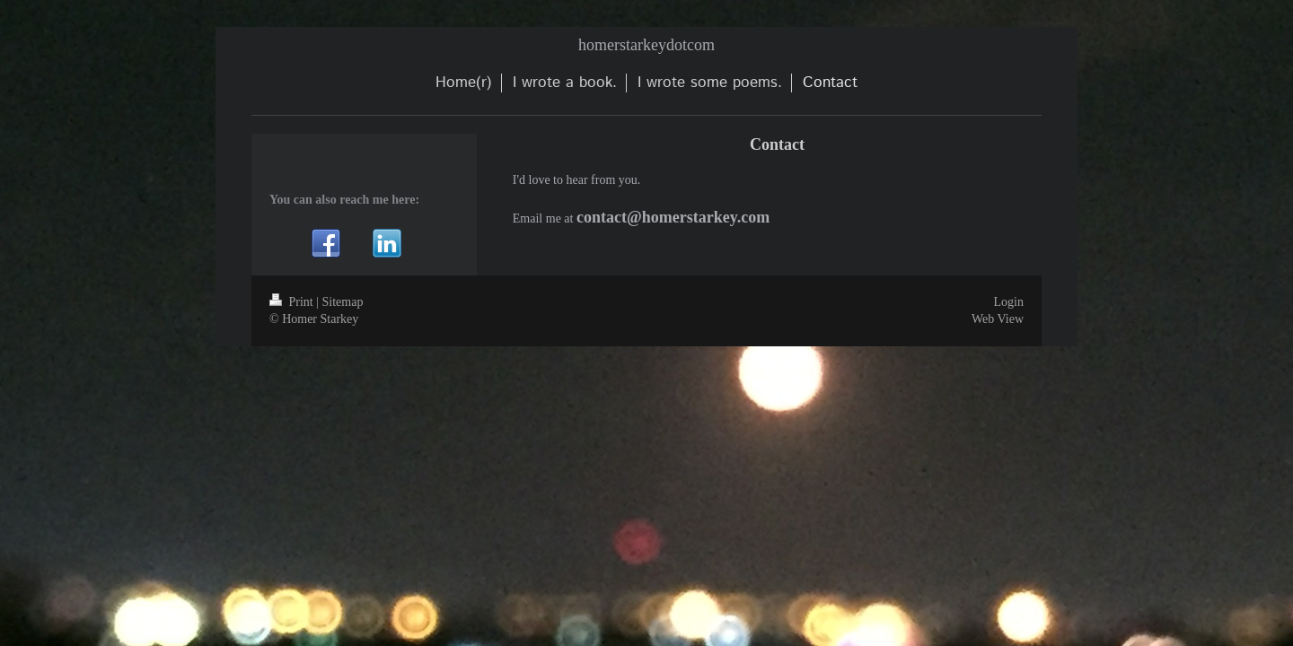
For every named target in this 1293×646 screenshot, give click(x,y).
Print (292, 302)
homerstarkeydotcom (646, 45)
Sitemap (343, 302)
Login (1009, 302)
